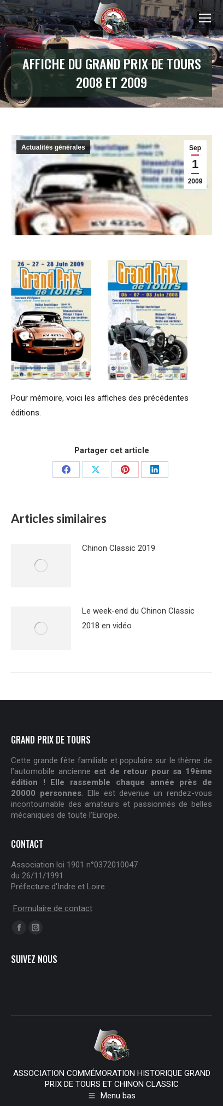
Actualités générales (53, 147)
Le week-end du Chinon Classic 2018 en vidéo (138, 618)
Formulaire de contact (52, 908)
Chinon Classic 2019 (118, 548)
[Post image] (41, 565)
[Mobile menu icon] (205, 18)
